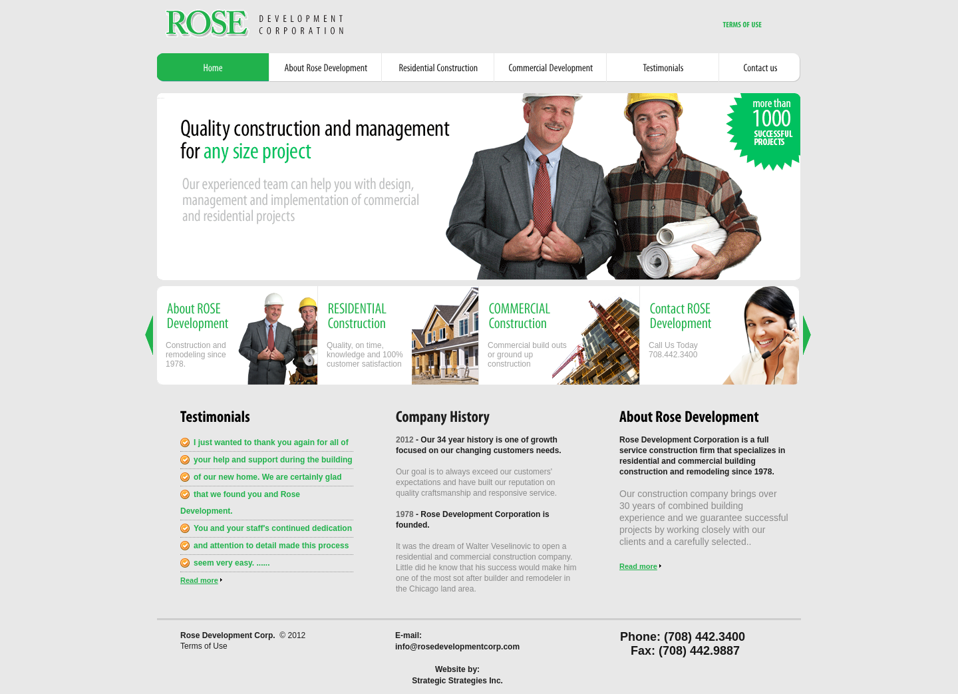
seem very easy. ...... (232, 563)
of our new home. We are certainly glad (268, 477)
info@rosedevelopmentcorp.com (457, 646)
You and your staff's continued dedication (273, 528)
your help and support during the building (273, 459)
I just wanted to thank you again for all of (271, 442)
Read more (199, 580)
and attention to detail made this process (271, 545)
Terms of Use (204, 646)
